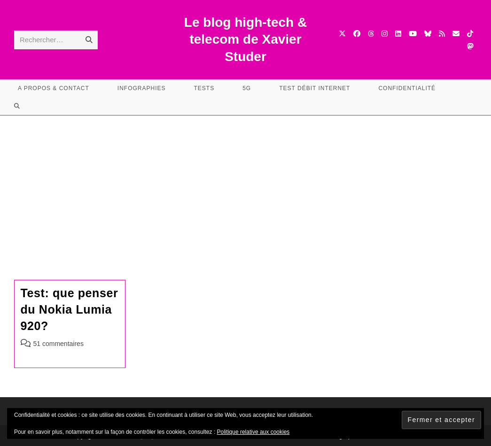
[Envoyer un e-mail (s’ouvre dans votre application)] (456, 33)
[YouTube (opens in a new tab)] (413, 33)
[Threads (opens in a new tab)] (371, 33)
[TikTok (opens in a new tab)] (470, 33)
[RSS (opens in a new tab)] (442, 33)
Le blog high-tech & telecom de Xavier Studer (245, 39)
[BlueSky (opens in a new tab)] (428, 33)
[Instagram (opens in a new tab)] (384, 33)
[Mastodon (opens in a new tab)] (470, 46)
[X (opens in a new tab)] (342, 33)
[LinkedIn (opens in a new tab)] (398, 33)
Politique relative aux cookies (253, 432)
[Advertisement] (245, 186)
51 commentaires (58, 343)
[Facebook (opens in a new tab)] (357, 33)
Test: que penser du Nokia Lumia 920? (69, 309)
